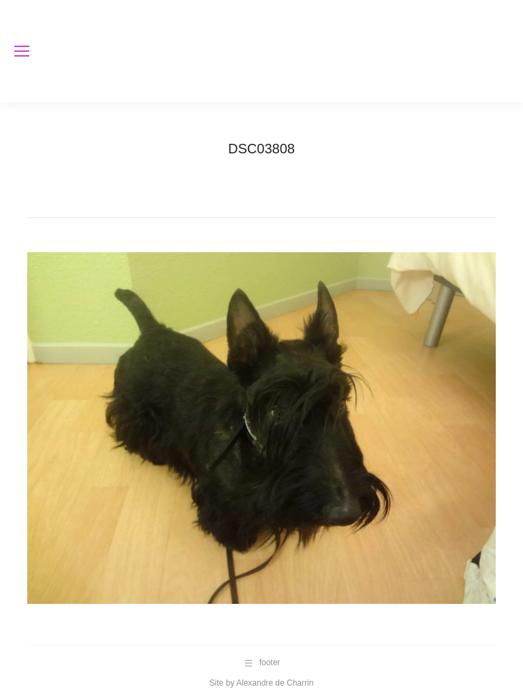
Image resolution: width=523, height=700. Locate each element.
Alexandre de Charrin (274, 683)
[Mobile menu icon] (22, 51)
